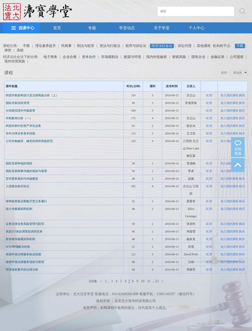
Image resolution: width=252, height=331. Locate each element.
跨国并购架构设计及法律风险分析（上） (32, 95)
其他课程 (204, 46)
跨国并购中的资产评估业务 (23, 126)
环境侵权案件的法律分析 (22, 269)
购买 (242, 95)
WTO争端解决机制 (18, 246)
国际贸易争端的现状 (19, 163)
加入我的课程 (229, 95)
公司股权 (237, 57)
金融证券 (217, 57)
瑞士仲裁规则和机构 (19, 209)
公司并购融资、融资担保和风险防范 (29, 141)
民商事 (66, 46)
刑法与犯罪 (85, 46)
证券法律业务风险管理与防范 (25, 224)
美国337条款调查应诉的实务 (24, 231)
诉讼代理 (184, 46)
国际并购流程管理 (17, 103)
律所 (7, 50)
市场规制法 (109, 57)
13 (156, 281)
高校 (20, 50)
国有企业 (198, 57)
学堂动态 (127, 28)
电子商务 (50, 57)
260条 (93, 281)
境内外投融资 (156, 57)
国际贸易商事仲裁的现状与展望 (26, 171)
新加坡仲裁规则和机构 (20, 239)
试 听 (209, 95)
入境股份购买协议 (17, 186)
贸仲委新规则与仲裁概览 (22, 178)
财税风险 (179, 57)
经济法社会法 (162, 46)
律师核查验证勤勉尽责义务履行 (26, 201)
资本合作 (89, 57)
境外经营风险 (14, 61)
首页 (57, 28)
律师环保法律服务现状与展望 (25, 262)
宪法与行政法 (110, 46)
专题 (92, 28)
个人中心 (197, 28)
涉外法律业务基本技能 (20, 133)
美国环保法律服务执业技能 (23, 254)
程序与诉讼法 (136, 46)
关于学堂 (162, 28)
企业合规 (70, 57)
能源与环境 (132, 57)
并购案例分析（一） (19, 118)
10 (142, 281)
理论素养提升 (45, 46)
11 (149, 281)
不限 (26, 46)
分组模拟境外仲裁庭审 (20, 110)
